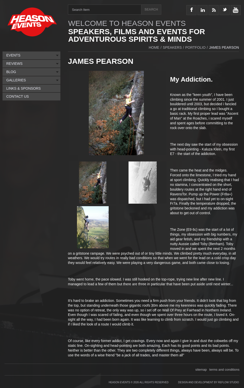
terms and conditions (224, 369)
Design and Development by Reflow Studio (208, 382)
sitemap (201, 369)
